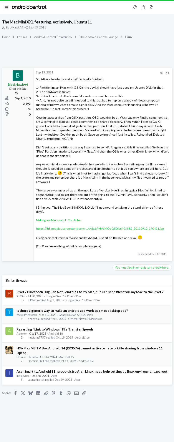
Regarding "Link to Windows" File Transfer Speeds (55, 329)
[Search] (168, 7)
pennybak (34, 318)
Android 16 (55, 333)
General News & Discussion (76, 315)
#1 (167, 73)
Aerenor (22, 333)
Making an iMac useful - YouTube (58, 220)
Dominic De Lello (27, 357)
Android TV (66, 357)
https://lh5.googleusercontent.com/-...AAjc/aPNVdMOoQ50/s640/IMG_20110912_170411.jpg (100, 228)
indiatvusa (23, 375)
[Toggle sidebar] (159, 7)
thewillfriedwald (27, 315)
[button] (6, 7)
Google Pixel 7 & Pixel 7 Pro (63, 296)
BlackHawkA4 (14, 27)
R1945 (21, 296)
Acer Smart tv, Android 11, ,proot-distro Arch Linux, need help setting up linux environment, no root (92, 371)
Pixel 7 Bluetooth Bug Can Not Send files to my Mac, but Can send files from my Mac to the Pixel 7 (90, 292)
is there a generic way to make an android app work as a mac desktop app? (72, 310)
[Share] (161, 73)
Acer (54, 375)
